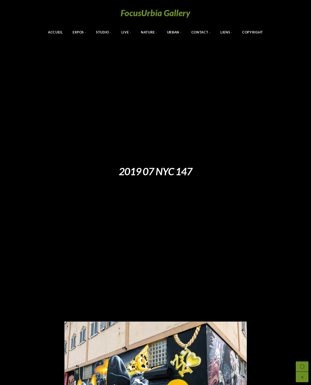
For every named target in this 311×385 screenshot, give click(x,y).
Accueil (55, 32)
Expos (78, 32)
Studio (102, 32)
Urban (173, 32)
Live (125, 32)
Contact (199, 32)
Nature (148, 32)
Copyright (252, 32)
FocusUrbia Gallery (155, 13)
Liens (225, 32)
